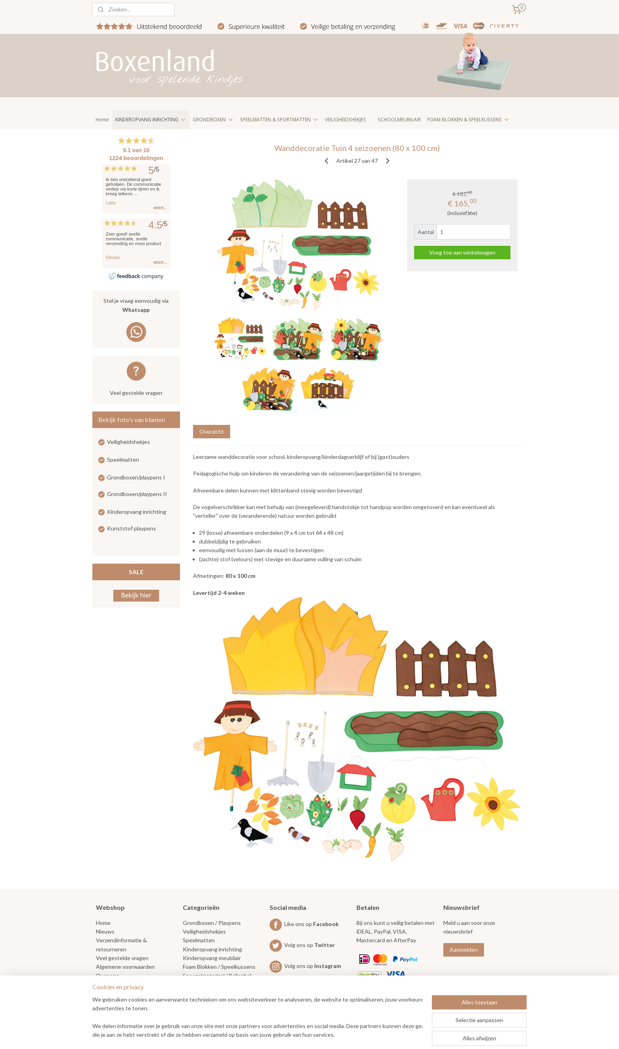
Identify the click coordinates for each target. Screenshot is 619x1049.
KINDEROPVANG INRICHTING (150, 119)
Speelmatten (123, 459)
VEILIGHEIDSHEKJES (345, 119)
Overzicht (211, 431)
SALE (136, 571)
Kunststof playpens (131, 528)
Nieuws (105, 931)
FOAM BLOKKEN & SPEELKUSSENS (468, 119)
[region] (257, 1018)
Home (102, 119)
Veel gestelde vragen (136, 392)
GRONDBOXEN (213, 119)
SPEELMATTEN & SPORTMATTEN (279, 119)
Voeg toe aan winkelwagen (462, 252)
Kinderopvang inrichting (136, 511)
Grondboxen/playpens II (137, 494)
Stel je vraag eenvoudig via (136, 305)
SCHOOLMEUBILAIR (399, 119)
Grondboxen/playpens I (136, 477)
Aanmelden (464, 949)
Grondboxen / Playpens (212, 922)
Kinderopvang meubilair (212, 958)
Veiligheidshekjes (128, 441)
